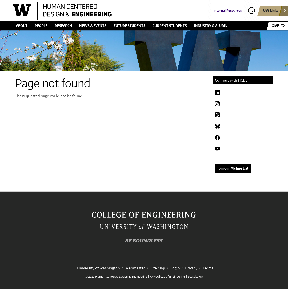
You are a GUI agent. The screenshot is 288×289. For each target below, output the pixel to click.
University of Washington (98, 268)
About (21, 25)
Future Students (129, 25)
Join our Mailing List (233, 168)
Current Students (170, 25)
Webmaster (135, 268)
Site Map (158, 268)
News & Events (92, 25)
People (41, 25)
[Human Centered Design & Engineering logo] (111, 11)
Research (63, 25)
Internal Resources (228, 10)
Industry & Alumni (211, 25)
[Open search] (251, 11)
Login (175, 268)
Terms (208, 268)
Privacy (191, 268)
